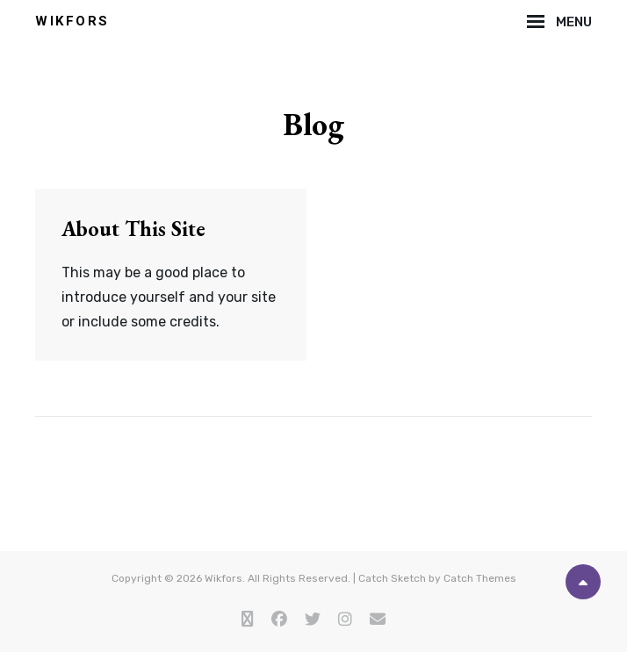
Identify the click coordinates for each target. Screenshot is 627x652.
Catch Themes (479, 578)
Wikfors (72, 21)
